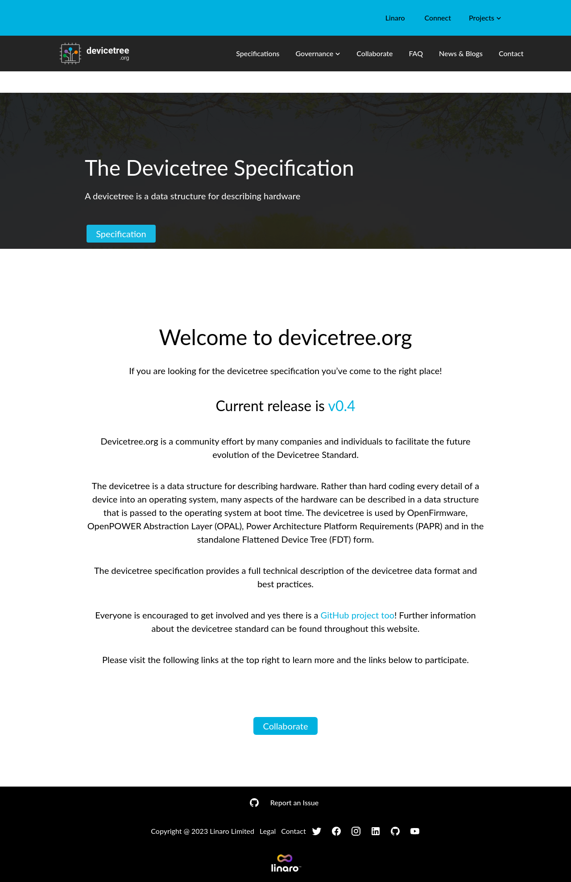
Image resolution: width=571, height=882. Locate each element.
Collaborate (374, 53)
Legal (268, 831)
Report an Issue (294, 802)
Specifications (257, 53)
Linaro (395, 17)
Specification (121, 233)
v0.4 (341, 405)
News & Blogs (461, 53)
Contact (511, 53)
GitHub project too (357, 615)
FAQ (416, 53)
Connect (438, 17)
